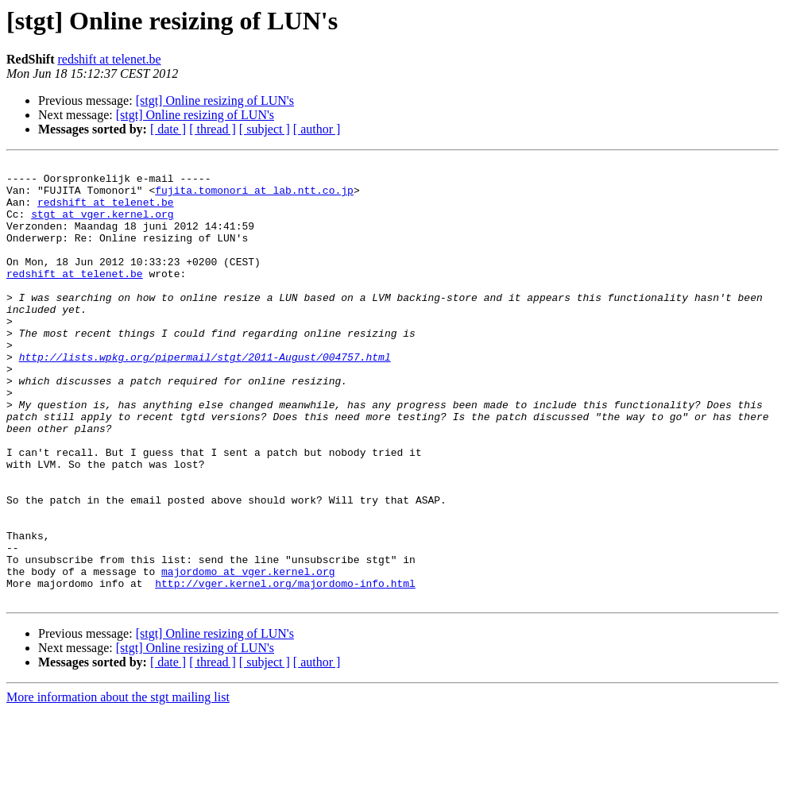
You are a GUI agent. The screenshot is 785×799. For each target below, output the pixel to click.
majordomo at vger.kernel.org (247, 654)
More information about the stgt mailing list (118, 785)
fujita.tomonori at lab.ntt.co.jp (254, 197)
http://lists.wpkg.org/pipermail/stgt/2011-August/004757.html (205, 397)
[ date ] (168, 129)
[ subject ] (264, 129)
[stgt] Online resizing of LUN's (215, 100)
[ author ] (317, 129)
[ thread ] (212, 129)
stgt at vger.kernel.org (102, 225)
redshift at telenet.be (108, 59)
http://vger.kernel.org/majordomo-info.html (285, 669)
